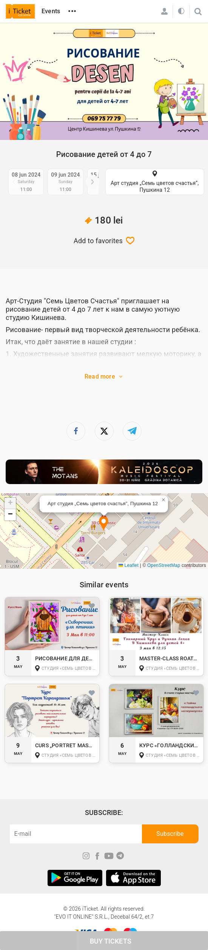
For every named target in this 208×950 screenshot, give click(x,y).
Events (51, 11)
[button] (103, 524)
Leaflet (129, 565)
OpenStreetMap (163, 565)
